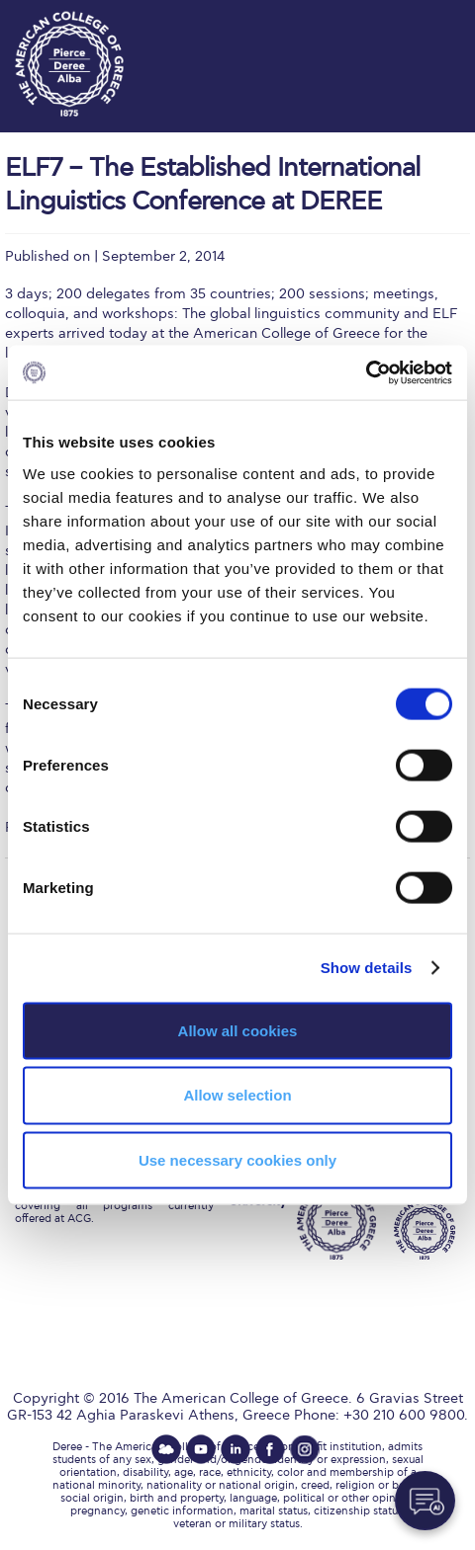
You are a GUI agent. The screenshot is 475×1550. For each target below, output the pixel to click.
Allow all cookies (238, 1029)
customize (415, 20)
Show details (367, 967)
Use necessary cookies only (237, 1160)
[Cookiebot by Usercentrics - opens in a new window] (365, 372)
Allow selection (237, 1095)
